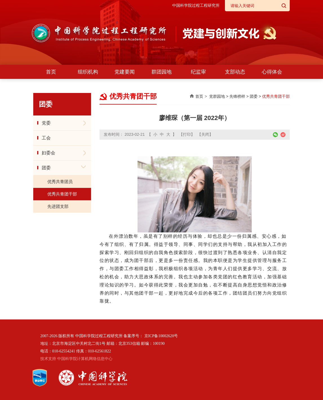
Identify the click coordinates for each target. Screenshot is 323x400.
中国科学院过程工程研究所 (196, 5)
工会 (46, 137)
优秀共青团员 (60, 181)
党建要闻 (124, 72)
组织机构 (88, 72)
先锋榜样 (237, 96)
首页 (51, 72)
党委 (46, 123)
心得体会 (272, 72)
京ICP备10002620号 (161, 336)
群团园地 (161, 72)
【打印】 (187, 134)
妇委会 (48, 152)
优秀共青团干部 (62, 194)
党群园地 (217, 96)
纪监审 (198, 72)
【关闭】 (205, 134)
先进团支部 (57, 206)
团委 (46, 167)
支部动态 (235, 72)
